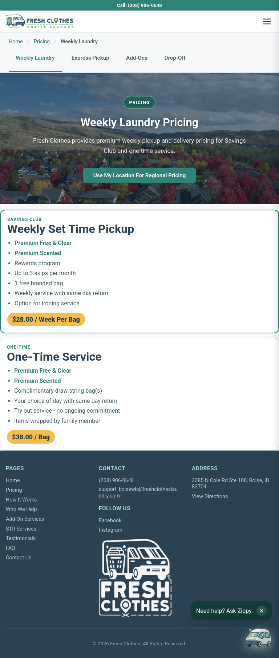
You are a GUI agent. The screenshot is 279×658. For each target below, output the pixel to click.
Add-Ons (136, 58)
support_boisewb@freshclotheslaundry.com (138, 492)
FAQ (10, 548)
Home (16, 42)
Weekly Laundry (35, 58)
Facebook (110, 521)
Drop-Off (175, 58)
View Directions (210, 497)
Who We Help (21, 509)
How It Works (21, 500)
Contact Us (19, 558)
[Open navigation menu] (267, 21)
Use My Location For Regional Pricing (139, 175)
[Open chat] (259, 638)
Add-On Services (25, 519)
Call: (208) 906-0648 (139, 5)
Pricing (42, 42)
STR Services (21, 529)
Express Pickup (90, 58)
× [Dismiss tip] (262, 610)
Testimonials (21, 538)
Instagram (110, 530)
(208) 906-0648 (116, 480)
